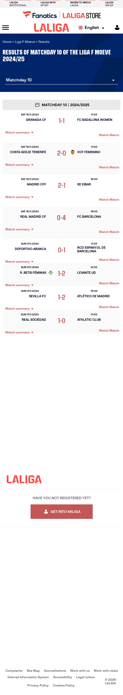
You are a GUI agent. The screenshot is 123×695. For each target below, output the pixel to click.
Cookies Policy (64, 685)
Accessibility (62, 677)
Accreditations (55, 670)
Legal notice (85, 677)
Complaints (14, 670)
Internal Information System (28, 677)
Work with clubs (106, 670)
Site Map (33, 670)
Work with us (80, 670)
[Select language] (93, 27)
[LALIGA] (51, 28)
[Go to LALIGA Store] (61, 14)
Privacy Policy (38, 685)
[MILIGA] (115, 27)
